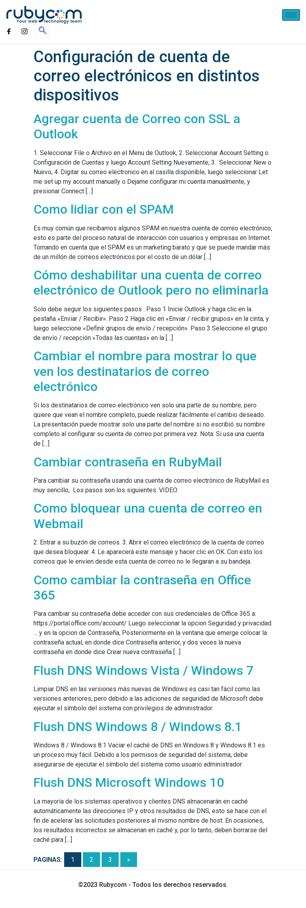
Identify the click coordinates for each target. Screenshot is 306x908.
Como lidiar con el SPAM (103, 209)
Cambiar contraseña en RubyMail (127, 462)
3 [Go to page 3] (110, 859)
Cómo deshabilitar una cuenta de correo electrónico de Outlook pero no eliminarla (151, 282)
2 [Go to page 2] (91, 859)
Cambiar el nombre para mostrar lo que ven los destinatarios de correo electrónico (145, 371)
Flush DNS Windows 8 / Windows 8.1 (137, 726)
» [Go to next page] (128, 859)
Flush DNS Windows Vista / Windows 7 (143, 670)
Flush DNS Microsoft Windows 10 (128, 782)
